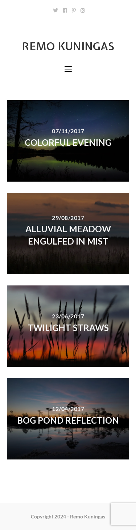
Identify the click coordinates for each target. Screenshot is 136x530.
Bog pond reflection (68, 420)
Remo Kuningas (68, 46)
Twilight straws (68, 327)
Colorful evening (68, 142)
